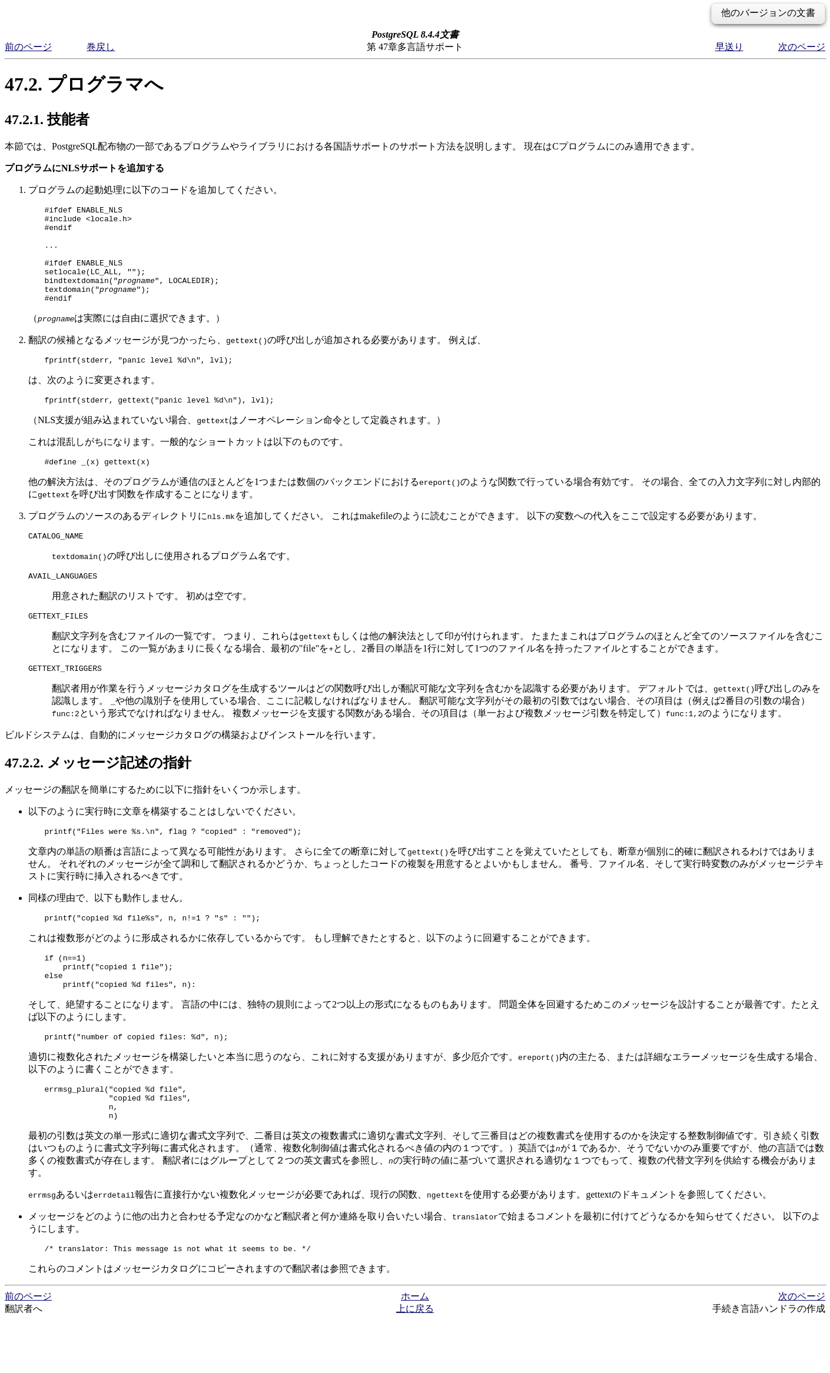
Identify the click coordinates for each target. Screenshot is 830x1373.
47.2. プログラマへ (84, 84)
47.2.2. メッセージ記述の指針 (98, 794)
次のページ (801, 47)
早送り (729, 47)
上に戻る (415, 1362)
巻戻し (101, 47)
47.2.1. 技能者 (47, 119)
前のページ (28, 47)
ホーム (415, 1349)
